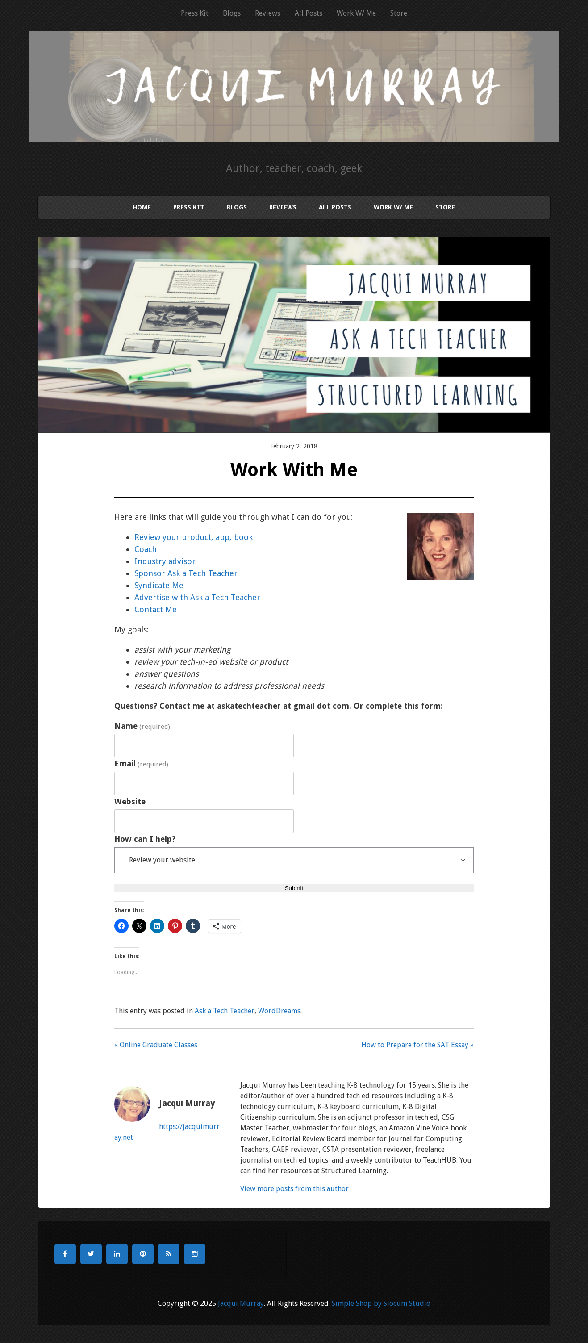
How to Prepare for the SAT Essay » (417, 1045)
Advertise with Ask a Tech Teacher (197, 597)
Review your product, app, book (193, 537)
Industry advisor (165, 561)
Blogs (232, 13)
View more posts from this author (294, 1188)
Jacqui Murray (241, 1303)
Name (142, 726)
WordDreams (279, 1011)
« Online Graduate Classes (155, 1045)
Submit (294, 888)
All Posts (308, 13)
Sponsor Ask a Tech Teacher (186, 573)
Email (141, 763)
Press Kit (195, 13)
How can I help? (144, 839)
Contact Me (155, 609)
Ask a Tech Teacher (224, 1011)
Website (130, 801)
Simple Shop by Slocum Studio (381, 1303)
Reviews (267, 13)
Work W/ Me (356, 13)
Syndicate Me (158, 585)
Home (142, 207)
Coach (145, 549)
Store (398, 13)
